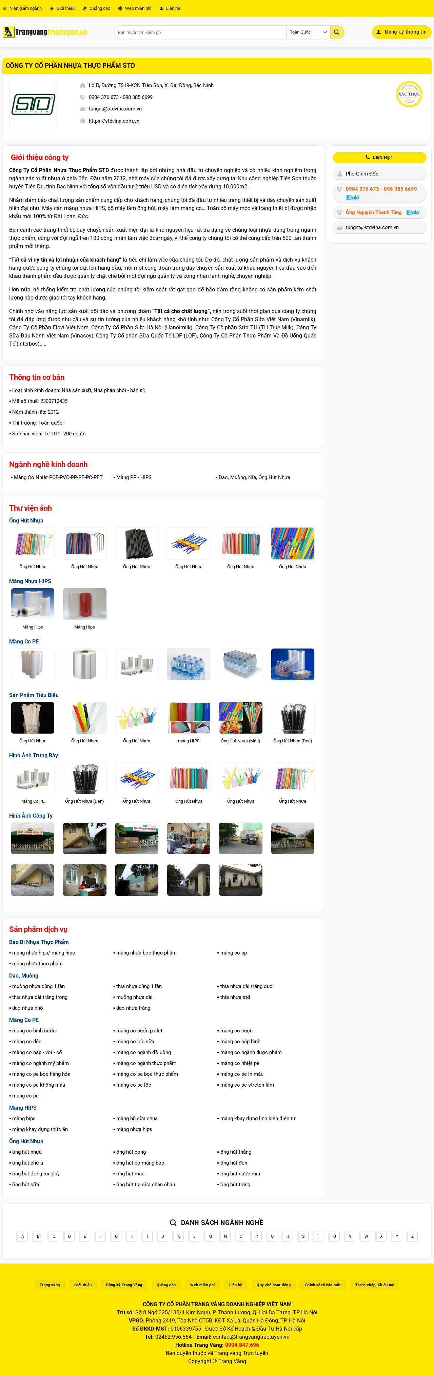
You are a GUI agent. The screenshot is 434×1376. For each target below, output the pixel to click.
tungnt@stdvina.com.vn (115, 109)
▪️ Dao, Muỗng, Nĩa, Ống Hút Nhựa (253, 477)
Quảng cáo (96, 8)
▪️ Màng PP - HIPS (132, 477)
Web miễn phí (134, 8)
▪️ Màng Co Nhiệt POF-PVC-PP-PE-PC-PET (57, 477)
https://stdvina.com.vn (114, 121)
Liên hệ (169, 8)
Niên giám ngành (22, 8)
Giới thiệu (62, 8)
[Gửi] (337, 32)
